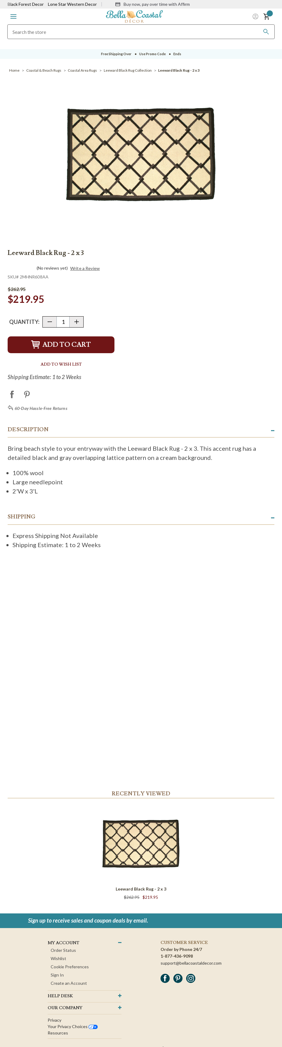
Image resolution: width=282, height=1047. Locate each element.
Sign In (57, 974)
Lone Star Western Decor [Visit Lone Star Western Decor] (72, 4)
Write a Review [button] (85, 268)
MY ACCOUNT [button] (63, 943)
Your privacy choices (73, 1026)
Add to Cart (61, 344)
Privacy (54, 1020)
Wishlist (58, 958)
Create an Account (69, 983)
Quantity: (24, 321)
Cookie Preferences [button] (70, 966)
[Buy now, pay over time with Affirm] (152, 4)
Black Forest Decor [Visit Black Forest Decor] (26, 4)
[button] (13, 16)
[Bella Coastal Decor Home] (134, 16)
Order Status (63, 950)
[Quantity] (63, 322)
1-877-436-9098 (177, 956)
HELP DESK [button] (60, 996)
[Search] (266, 32)
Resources (58, 1032)
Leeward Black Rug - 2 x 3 (141, 888)
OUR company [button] (65, 1008)
